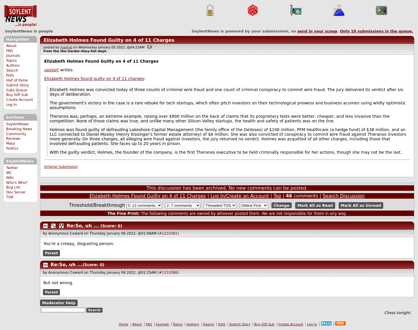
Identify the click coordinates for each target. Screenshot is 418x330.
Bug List (13, 187)
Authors (13, 66)
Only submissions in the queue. (376, 31)
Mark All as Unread (361, 205)
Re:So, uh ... (83, 226)
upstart (51, 70)
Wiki (9, 178)
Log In (11, 105)
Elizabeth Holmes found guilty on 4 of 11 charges (94, 78)
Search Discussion (344, 196)
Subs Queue (16, 90)
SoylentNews (20, 16)
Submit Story (17, 85)
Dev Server (15, 192)
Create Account (19, 100)
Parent (51, 253)
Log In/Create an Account (240, 196)
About (11, 46)
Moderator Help (58, 303)
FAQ (9, 51)
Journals (13, 56)
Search (12, 70)
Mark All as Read (315, 205)
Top (277, 196)
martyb (66, 47)
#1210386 (168, 273)
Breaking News (19, 129)
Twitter (12, 168)
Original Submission (61, 167)
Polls (10, 75)
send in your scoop (317, 31)
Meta (10, 144)
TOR (9, 197)
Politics (12, 148)
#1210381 (168, 233)
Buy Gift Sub (17, 95)
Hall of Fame (17, 80)
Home (123, 324)
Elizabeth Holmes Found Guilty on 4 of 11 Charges (108, 40)
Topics (11, 61)
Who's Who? (17, 183)
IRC (9, 173)
